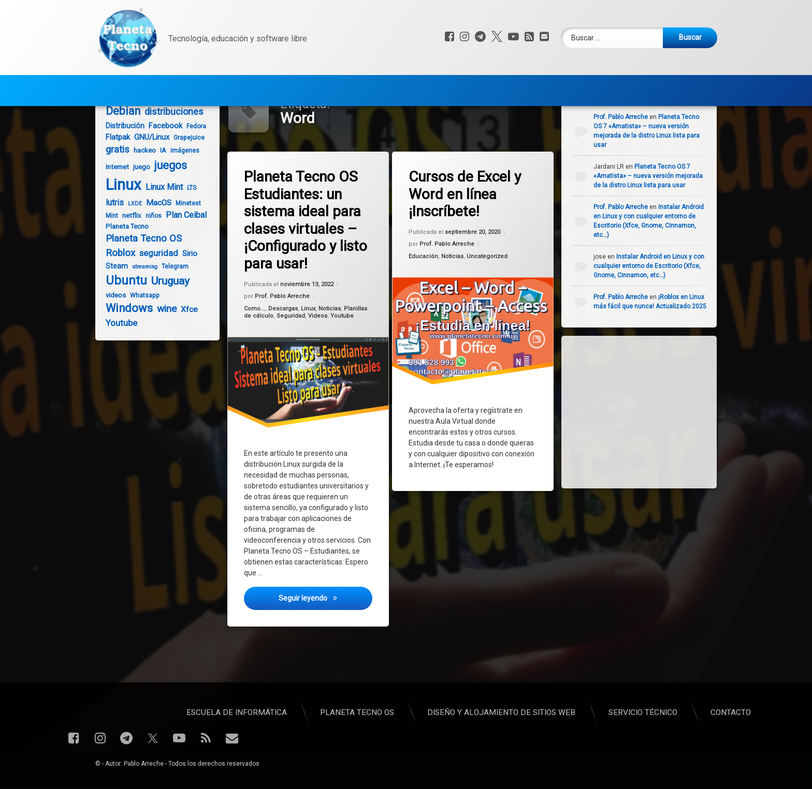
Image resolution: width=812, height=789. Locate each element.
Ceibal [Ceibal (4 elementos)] (162, 135)
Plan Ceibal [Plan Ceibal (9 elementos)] (181, 253)
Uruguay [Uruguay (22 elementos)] (166, 318)
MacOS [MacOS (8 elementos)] (154, 240)
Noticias (329, 345)
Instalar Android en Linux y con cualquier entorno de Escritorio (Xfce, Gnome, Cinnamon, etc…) (655, 304)
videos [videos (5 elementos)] (111, 333)
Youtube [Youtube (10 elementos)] (117, 361)
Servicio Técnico (509, 86)
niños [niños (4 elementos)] (149, 253)
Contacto (586, 86)
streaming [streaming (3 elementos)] (140, 304)
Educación (424, 295)
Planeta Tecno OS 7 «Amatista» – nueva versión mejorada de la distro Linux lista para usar (654, 214)
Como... (255, 347)
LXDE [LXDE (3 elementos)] (130, 241)
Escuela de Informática (152, 86)
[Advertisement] (655, 448)
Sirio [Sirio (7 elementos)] (185, 291)
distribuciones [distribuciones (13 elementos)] (169, 149)
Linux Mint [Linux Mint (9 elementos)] (159, 225)
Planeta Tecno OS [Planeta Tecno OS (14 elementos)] (139, 276)
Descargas (283, 347)
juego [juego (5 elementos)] (137, 205)
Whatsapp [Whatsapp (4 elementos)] (140, 333)
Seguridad (291, 354)
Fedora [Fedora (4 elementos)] (191, 164)
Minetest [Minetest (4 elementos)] (183, 241)
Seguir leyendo (326, 641)
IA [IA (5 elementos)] (158, 188)
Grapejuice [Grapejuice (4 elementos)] (184, 175)
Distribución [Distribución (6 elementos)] (120, 163)
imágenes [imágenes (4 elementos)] (180, 188)
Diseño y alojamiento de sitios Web (384, 86)
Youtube (342, 352)
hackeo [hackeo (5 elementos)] (140, 188)
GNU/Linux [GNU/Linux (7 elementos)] (147, 175)
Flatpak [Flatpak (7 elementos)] (113, 175)
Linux (308, 346)
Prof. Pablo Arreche (283, 335)
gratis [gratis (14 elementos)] (113, 187)
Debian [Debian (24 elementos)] (118, 148)
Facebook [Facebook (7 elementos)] (161, 163)
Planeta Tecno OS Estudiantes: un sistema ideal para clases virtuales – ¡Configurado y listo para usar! (306, 257)
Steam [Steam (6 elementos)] (112, 304)
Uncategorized (487, 293)
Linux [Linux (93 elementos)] (119, 222)
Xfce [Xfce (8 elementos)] (184, 347)
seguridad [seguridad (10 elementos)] (154, 291)
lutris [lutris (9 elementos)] (110, 240)
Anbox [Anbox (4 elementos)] (110, 135)
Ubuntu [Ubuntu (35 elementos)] (121, 318)
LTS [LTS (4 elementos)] (187, 225)
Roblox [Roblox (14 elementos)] (115, 290)
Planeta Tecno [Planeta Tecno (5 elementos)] (122, 264)
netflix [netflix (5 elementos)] (127, 253)
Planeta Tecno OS (257, 86)
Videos (317, 353)
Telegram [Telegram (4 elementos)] (170, 304)
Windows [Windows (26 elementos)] (124, 345)
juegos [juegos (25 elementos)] (166, 203)
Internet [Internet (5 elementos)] (112, 205)
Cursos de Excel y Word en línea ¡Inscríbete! (465, 231)
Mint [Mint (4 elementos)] (107, 253)
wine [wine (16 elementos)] (162, 346)
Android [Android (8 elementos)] (136, 134)
